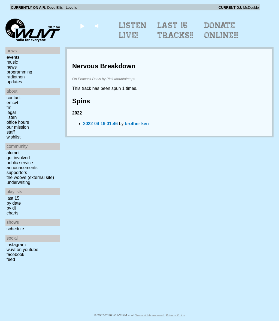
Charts (13, 213)
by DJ (11, 208)
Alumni (13, 153)
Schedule (15, 228)
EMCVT (12, 102)
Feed (11, 259)
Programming (19, 72)
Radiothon (16, 77)
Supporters (17, 172)
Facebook (15, 254)
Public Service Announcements (22, 165)
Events (13, 57)
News (12, 67)
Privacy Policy (175, 315)
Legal (11, 112)
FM (9, 107)
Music (12, 62)
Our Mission (18, 127)
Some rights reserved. (150, 315)
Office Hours (18, 122)
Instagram (16, 244)
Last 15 (13, 198)
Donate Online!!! (221, 30)
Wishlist (14, 137)
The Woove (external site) (30, 177)
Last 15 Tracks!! (175, 30)
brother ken (137, 123)
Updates (14, 81)
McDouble (251, 7)
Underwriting (18, 182)
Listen (12, 117)
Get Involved (18, 157)
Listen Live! (133, 30)
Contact (14, 97)
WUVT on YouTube (22, 249)
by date (14, 203)
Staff (11, 132)
